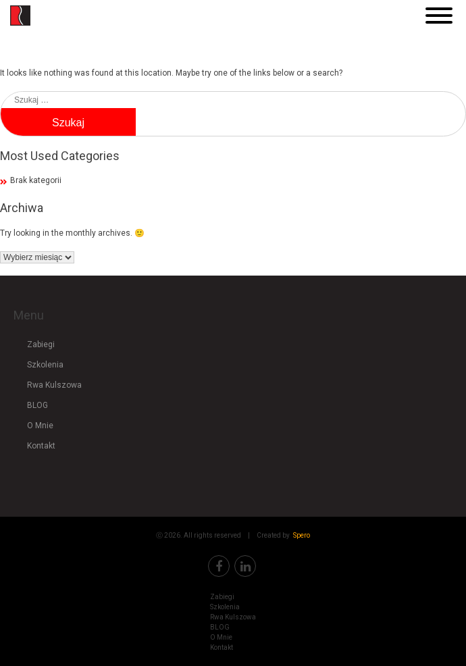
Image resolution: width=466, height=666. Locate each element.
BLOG (37, 405)
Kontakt (41, 446)
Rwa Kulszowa (54, 385)
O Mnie (40, 425)
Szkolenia (45, 364)
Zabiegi (41, 344)
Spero (301, 535)
